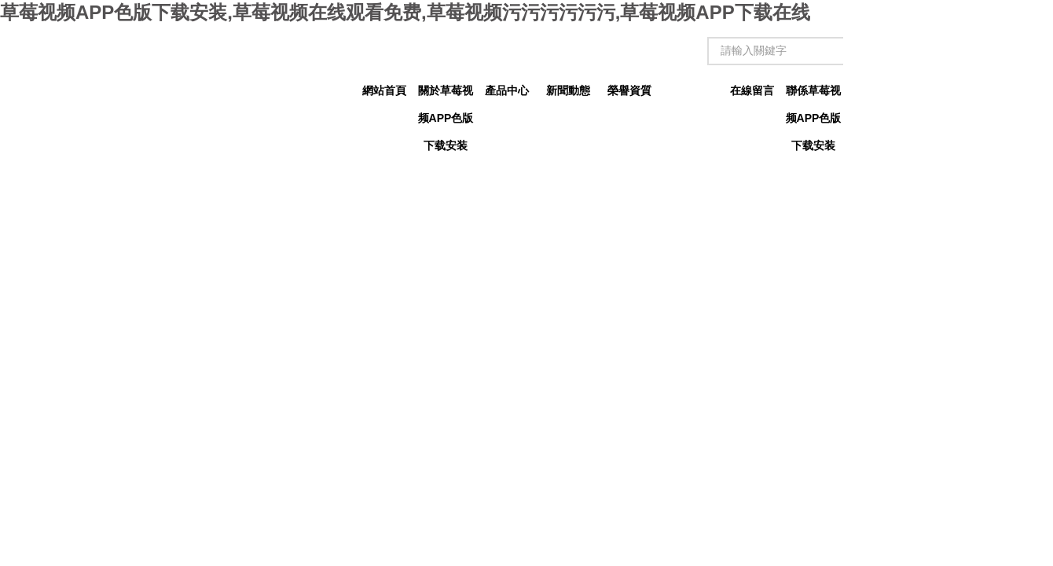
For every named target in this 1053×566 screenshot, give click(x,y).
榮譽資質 (629, 90)
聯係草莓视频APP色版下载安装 (814, 94)
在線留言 (752, 90)
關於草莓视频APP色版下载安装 (446, 94)
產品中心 (507, 90)
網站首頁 (384, 90)
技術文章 (691, 90)
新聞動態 (568, 90)
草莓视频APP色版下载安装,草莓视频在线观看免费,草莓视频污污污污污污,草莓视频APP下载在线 (405, 12)
